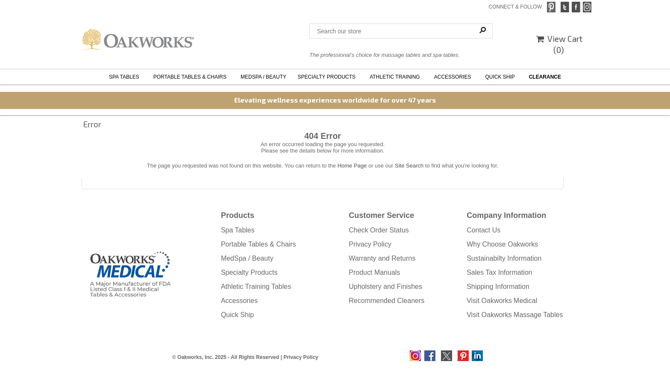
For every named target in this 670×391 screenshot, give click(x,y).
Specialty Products (249, 272)
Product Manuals (374, 272)
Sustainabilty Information (504, 258)
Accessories (239, 300)
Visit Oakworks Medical (502, 300)
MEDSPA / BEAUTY (263, 77)
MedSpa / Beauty (247, 258)
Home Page (352, 165)
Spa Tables (238, 230)
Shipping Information (498, 286)
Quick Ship (237, 314)
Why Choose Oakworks (502, 244)
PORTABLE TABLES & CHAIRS (191, 77)
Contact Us (483, 230)
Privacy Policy (370, 244)
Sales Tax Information (499, 272)
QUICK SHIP (501, 77)
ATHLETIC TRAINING (396, 77)
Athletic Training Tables (256, 286)
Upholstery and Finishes (385, 286)
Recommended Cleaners (386, 300)
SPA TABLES (125, 77)
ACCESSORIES (454, 77)
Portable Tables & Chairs (258, 244)
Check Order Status (379, 230)
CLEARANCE (545, 77)
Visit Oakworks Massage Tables (515, 314)
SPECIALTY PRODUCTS (327, 77)
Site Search (409, 165)
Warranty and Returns (382, 258)
